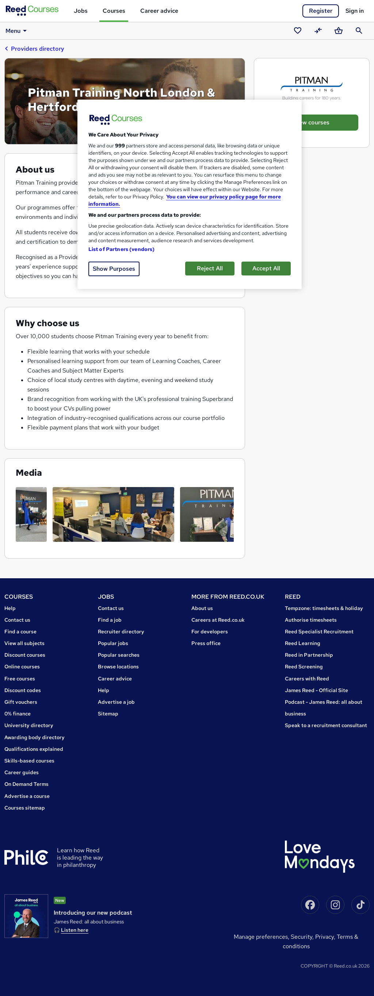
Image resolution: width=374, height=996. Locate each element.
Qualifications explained (33, 749)
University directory (28, 725)
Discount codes (22, 690)
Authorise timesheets (311, 620)
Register (320, 11)
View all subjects (24, 643)
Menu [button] (17, 30)
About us (202, 608)
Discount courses (24, 655)
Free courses (19, 678)
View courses (311, 122)
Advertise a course (27, 796)
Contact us (17, 620)
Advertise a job (116, 702)
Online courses (22, 666)
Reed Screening (304, 666)
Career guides (21, 772)
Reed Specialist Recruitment (319, 631)
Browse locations (118, 666)
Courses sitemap (24, 807)
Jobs (81, 11)
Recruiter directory (121, 631)
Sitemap (108, 713)
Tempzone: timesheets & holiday (324, 608)
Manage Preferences (261, 937)
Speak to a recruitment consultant (326, 725)
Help (10, 608)
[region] (189, 194)
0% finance (17, 713)
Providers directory (34, 48)
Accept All (266, 268)
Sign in (355, 11)
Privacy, (326, 937)
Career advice (159, 11)
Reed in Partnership (309, 655)
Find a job (110, 620)
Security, (303, 937)
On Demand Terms (26, 784)
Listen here (74, 930)
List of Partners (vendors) (121, 249)
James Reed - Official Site (316, 690)
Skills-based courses (29, 760)
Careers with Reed (307, 678)
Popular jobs (113, 643)
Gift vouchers (20, 702)
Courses (114, 11)
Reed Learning (302, 643)
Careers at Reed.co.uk (218, 620)
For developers (209, 631)
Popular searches (119, 655)
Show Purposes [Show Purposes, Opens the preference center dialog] (114, 269)
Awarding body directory (34, 737)
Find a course (20, 631)
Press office (206, 643)
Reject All (210, 268)
